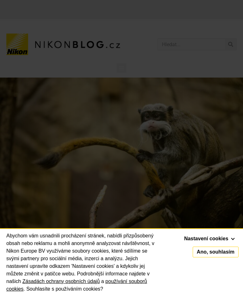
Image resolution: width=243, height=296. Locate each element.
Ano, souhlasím (215, 252)
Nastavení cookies (209, 238)
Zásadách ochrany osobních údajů (61, 281)
